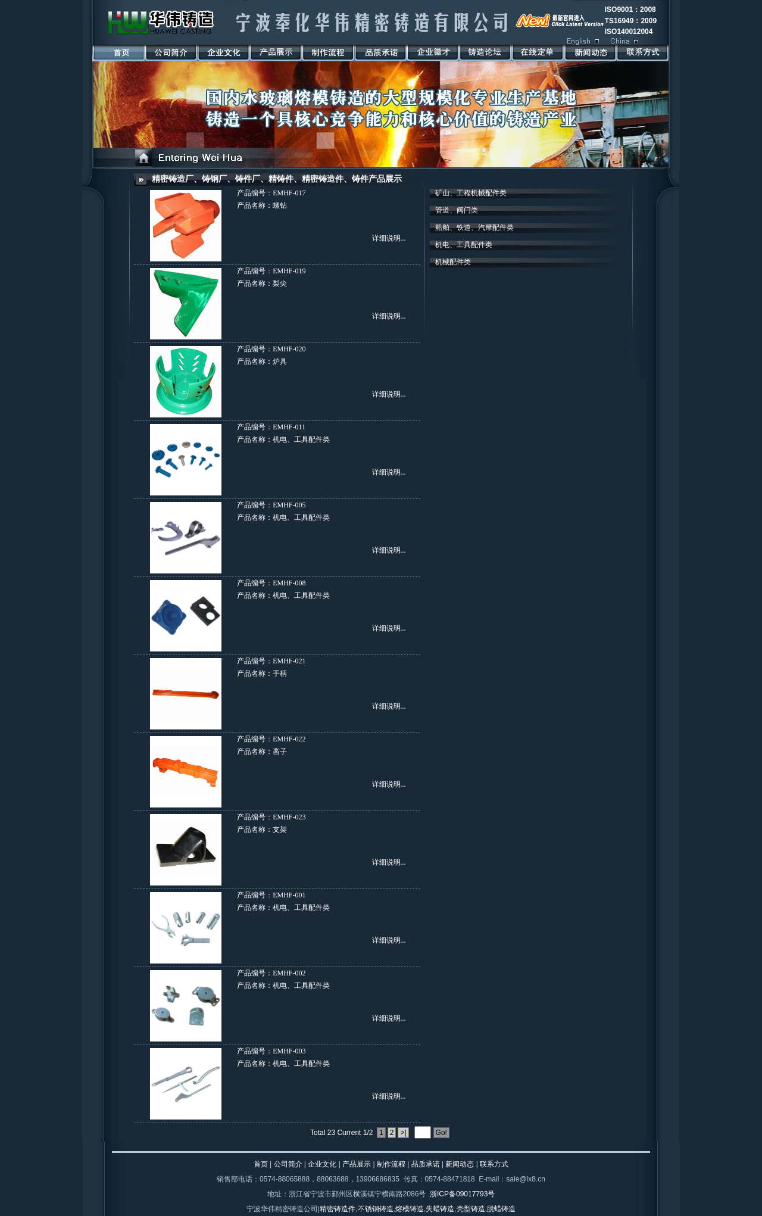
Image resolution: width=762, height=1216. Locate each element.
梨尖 (280, 283)
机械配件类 (453, 262)
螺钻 (280, 205)
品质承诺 (425, 1164)
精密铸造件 (337, 1209)
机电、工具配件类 (301, 439)
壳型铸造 (471, 1209)
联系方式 (494, 1164)
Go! (441, 1132)
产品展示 (356, 1164)
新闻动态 (459, 1164)
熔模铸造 (409, 1209)
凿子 (280, 751)
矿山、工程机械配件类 (471, 193)
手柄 (280, 673)
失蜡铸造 (440, 1209)
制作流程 (391, 1164)
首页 (261, 1164)
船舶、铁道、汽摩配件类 (474, 227)
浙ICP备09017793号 (462, 1194)
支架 (280, 829)
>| (403, 1132)
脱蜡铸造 (501, 1209)
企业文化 (322, 1164)
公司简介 (288, 1164)
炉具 (280, 361)
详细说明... (389, 238)
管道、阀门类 (456, 210)
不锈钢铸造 (376, 1209)
